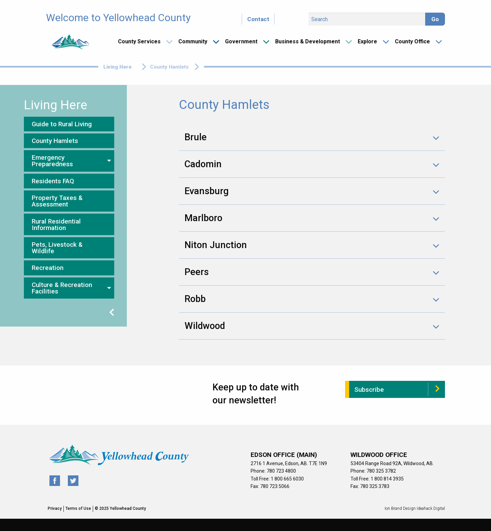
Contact (258, 19)
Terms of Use (78, 508)
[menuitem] (143, 41)
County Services (139, 41)
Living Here (117, 67)
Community (192, 41)
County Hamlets (55, 141)
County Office (412, 41)
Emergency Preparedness (52, 161)
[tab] (312, 137)
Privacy (55, 508)
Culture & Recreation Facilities (62, 288)
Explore (367, 41)
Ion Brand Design (400, 508)
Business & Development (307, 41)
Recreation (47, 268)
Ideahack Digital (431, 508)
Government (241, 41)
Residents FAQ (53, 181)
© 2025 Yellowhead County (120, 508)
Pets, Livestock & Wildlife (57, 248)
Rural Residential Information (56, 224)
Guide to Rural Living (62, 124)
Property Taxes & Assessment (57, 201)
